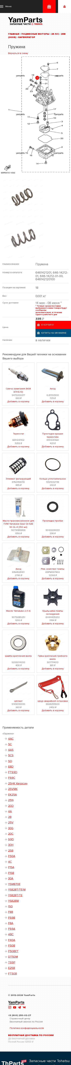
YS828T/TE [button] (15, 895)
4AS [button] (10, 750)
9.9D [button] (11, 839)
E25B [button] (11, 968)
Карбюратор (26, 37)
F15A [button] (11, 867)
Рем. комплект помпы (52, 569)
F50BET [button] (13, 951)
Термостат (18, 433)
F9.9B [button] (11, 917)
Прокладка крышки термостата (52, 435)
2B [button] (10, 817)
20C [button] (10, 833)
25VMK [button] (13, 789)
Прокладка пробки (52, 520)
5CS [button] (10, 755)
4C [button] (10, 862)
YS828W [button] (13, 901)
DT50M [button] (13, 956)
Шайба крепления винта (18, 656)
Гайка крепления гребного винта (52, 658)
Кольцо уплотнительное (53, 478)
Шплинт (18, 701)
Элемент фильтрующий (18, 478)
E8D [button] (10, 766)
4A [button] (10, 811)
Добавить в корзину (18, 401)
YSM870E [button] (14, 884)
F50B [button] (11, 945)
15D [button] (10, 906)
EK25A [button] (12, 794)
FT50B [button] (12, 973)
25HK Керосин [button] (17, 783)
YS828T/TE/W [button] (17, 889)
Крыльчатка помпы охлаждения (52, 612)
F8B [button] (10, 912)
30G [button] (10, 828)
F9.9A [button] (11, 929)
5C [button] (10, 744)
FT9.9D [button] (12, 772)
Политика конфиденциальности (27, 1028)
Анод (52, 388)
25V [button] (10, 822)
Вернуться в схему (18, 53)
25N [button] (10, 800)
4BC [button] (11, 934)
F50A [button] (11, 856)
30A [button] (10, 878)
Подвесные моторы (35, 34)
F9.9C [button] (11, 778)
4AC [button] (11, 738)
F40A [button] (11, 940)
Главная (13, 34)
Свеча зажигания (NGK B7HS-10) (18, 390)
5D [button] (10, 761)
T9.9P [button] (11, 962)
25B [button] (10, 850)
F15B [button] (11, 873)
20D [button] (11, 806)
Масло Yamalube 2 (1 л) (18, 610)
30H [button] (10, 845)
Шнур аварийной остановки (53, 701)
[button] (6, 6)
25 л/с (55, 34)
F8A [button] (10, 923)
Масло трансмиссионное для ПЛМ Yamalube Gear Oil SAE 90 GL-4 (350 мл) (18, 523)
